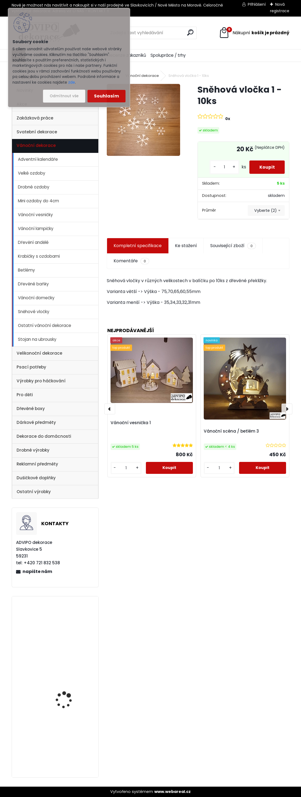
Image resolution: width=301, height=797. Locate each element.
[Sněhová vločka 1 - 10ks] (143, 120)
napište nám (37, 571)
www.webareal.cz (172, 791)
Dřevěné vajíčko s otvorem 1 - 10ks (63, 678)
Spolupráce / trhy (168, 55)
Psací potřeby (31, 367)
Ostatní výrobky (34, 491)
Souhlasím (106, 96)
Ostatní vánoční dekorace (44, 325)
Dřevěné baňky (33, 284)
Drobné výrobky (33, 450)
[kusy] (222, 167)
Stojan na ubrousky (37, 339)
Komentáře (131, 261)
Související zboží (233, 245)
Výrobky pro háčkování (41, 381)
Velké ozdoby (31, 173)
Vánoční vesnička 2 (65, 734)
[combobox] (266, 210)
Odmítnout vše (64, 96)
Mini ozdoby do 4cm (38, 201)
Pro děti (25, 395)
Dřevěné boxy (31, 408)
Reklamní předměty (37, 464)
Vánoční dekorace (36, 145)
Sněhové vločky (33, 311)
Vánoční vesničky (35, 215)
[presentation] (109, 409)
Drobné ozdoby (33, 187)
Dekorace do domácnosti (44, 436)
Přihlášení (257, 4)
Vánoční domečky (36, 298)
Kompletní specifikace (138, 245)
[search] (190, 32)
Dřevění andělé (33, 242)
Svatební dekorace (37, 132)
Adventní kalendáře (38, 159)
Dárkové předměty (36, 422)
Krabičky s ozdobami (39, 256)
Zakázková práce (35, 118)
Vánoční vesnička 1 (65, 620)
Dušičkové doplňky (36, 478)
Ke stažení (186, 245)
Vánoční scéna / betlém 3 (231, 431)
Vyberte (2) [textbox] (265, 210)
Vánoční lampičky (36, 228)
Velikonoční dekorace (39, 353)
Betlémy (26, 270)
